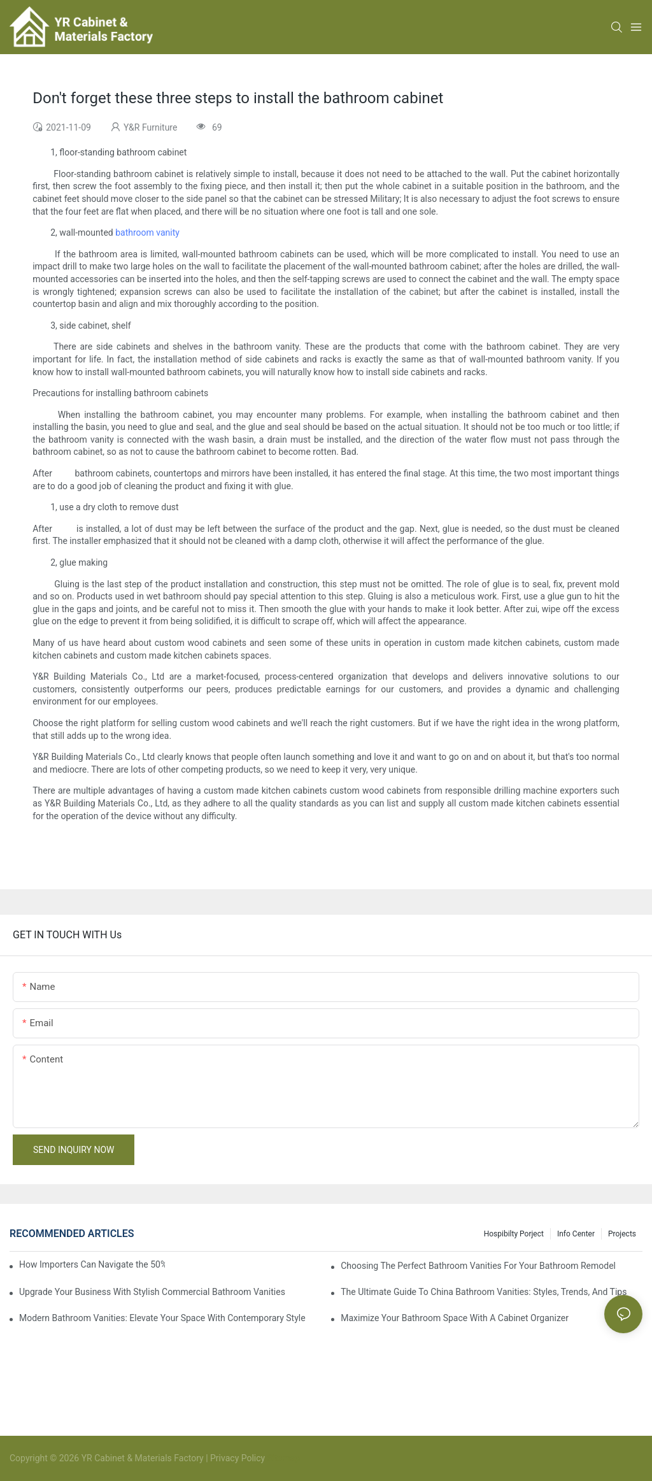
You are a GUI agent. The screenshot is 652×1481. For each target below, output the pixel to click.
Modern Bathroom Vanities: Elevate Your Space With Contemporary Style (162, 1318)
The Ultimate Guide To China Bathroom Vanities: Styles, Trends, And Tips (484, 1292)
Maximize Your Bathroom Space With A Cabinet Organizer (455, 1318)
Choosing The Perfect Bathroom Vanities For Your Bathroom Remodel (478, 1266)
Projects (622, 1233)
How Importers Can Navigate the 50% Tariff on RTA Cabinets (92, 1264)
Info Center (576, 1233)
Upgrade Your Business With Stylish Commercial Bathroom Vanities (152, 1292)
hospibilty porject (514, 1233)
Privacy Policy (237, 1458)
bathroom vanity (147, 232)
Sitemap (282, 1458)
